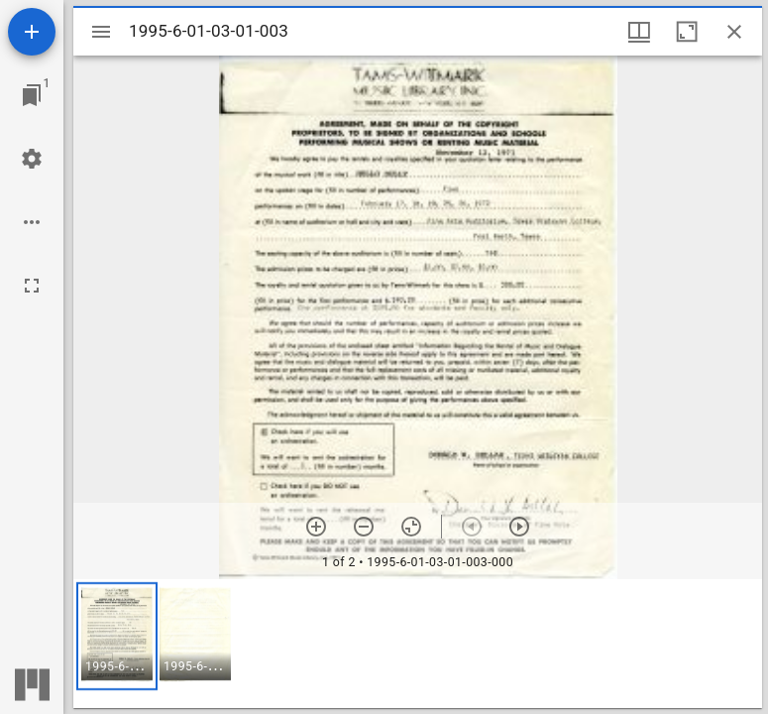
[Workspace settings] (31, 158)
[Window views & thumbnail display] (639, 32)
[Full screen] (31, 285)
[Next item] (519, 526)
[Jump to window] (31, 95)
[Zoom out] (363, 526)
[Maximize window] (687, 32)
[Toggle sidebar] (101, 32)
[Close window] (734, 32)
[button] (117, 636)
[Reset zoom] (411, 526)
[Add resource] (31, 32)
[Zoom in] (316, 526)
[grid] (417, 643)
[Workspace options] (31, 222)
